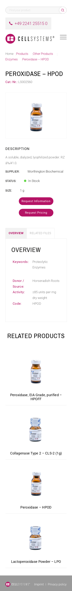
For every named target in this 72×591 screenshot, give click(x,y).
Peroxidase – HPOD (35, 507)
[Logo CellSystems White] (29, 37)
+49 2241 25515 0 (31, 23)
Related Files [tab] (40, 233)
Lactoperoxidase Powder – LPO (36, 562)
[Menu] (63, 37)
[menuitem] (63, 37)
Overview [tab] (16, 233)
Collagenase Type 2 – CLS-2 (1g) (36, 453)
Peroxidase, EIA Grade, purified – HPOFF (36, 397)
